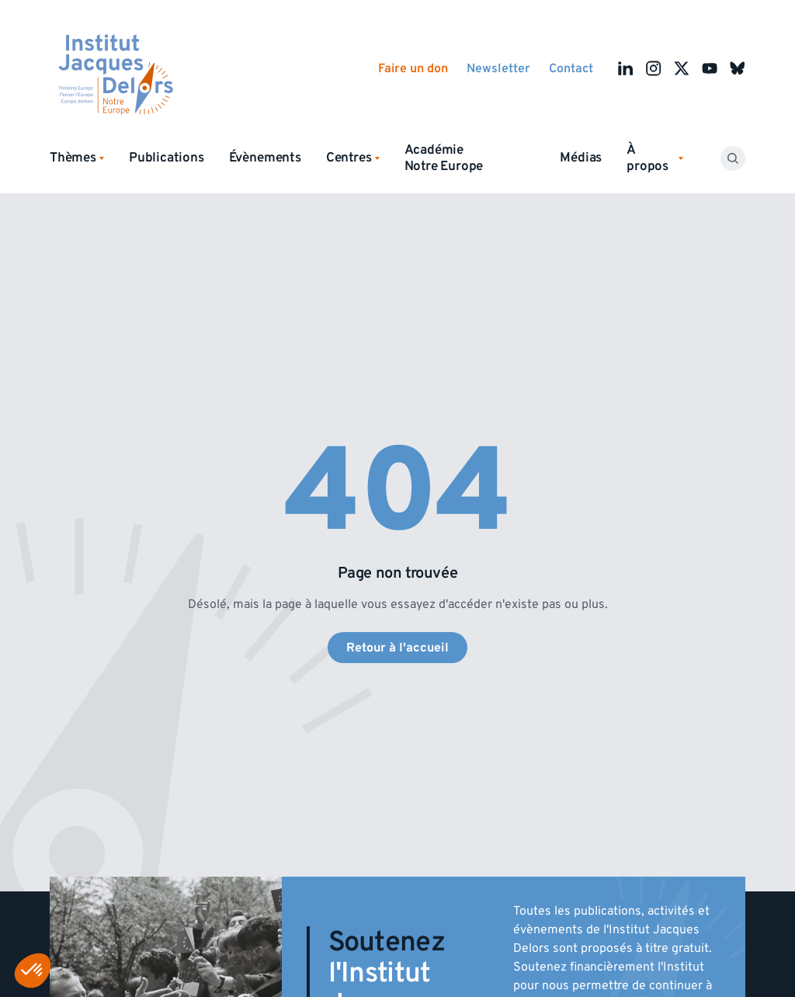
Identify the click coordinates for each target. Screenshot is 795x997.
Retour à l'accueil (397, 647)
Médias (581, 157)
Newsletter (498, 68)
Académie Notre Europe (444, 158)
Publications (166, 157)
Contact (571, 68)
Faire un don (413, 68)
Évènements (265, 157)
